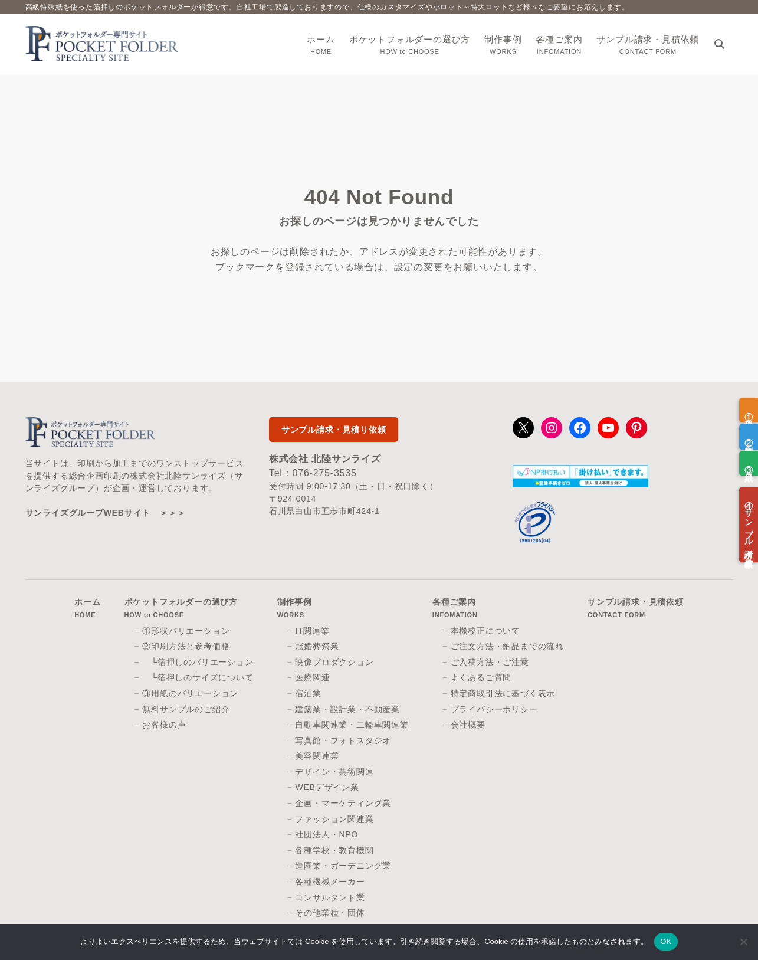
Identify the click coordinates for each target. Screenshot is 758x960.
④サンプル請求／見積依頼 (748, 525)
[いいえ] (743, 942)
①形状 (748, 410)
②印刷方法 (748, 436)
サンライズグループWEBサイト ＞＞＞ (105, 512)
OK (665, 941)
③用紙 (748, 463)
